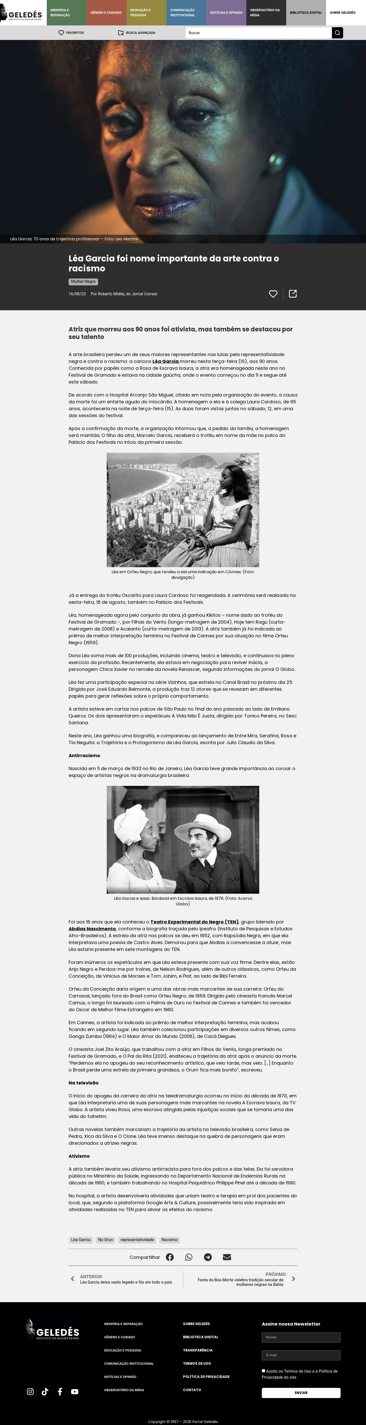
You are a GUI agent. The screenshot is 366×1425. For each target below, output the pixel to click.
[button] (169, 1257)
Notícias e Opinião (226, 12)
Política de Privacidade (206, 1376)
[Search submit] (337, 32)
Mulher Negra (83, 281)
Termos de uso (197, 1363)
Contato (192, 1389)
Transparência (198, 1350)
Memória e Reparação (60, 12)
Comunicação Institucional (182, 12)
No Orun (105, 1239)
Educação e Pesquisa (140, 12)
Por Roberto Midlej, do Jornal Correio (124, 293)
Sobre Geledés (342, 12)
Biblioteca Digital (306, 12)
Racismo (169, 1239)
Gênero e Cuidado (105, 12)
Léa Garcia (166, 361)
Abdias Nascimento (92, 928)
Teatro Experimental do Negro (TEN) (194, 921)
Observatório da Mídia (265, 12)
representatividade (137, 1239)
